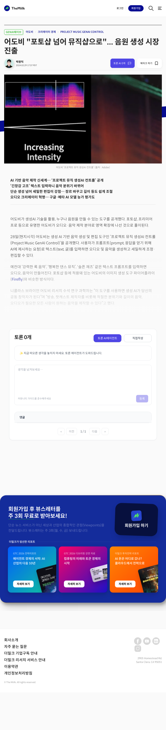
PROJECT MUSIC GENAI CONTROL (82, 32)
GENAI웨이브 (13, 32)
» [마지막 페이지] (105, 431)
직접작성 (137, 338)
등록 (142, 399)
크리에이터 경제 (47, 32)
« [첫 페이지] (61, 431)
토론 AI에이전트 (107, 338)
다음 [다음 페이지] (94, 431)
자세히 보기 (23, 698)
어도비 (29, 32)
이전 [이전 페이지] (71, 431)
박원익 (19, 62)
